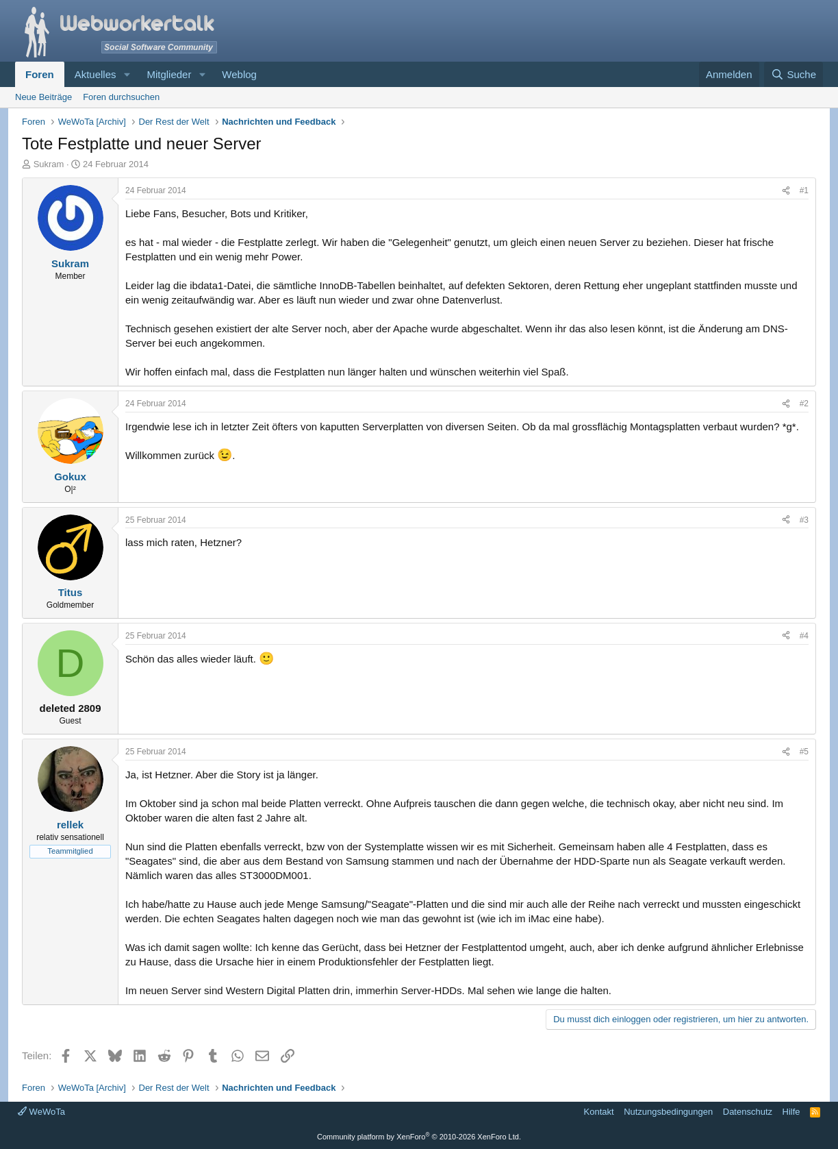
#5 (804, 751)
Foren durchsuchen (121, 97)
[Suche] (793, 74)
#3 (804, 520)
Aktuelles (95, 74)
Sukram (49, 164)
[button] (126, 74)
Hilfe (791, 1112)
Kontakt (599, 1112)
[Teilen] (786, 191)
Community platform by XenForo (419, 1137)
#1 (804, 190)
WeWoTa (41, 1112)
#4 (804, 636)
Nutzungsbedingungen (668, 1112)
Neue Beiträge (43, 97)
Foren (39, 74)
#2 (804, 403)
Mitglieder (169, 74)
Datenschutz (747, 1112)
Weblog (239, 74)
